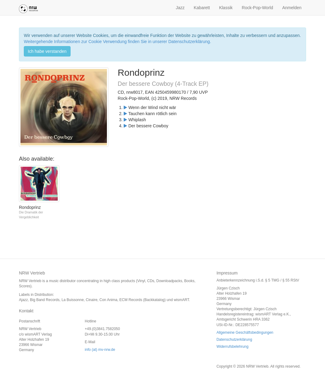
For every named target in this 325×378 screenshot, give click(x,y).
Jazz (180, 7)
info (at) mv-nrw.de (100, 349)
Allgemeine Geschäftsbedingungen (245, 332)
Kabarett (202, 7)
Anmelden (291, 7)
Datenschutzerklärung (234, 339)
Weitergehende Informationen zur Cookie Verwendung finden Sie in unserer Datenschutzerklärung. (117, 41)
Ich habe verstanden (47, 51)
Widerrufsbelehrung (233, 346)
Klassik (225, 7)
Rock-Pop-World (257, 7)
